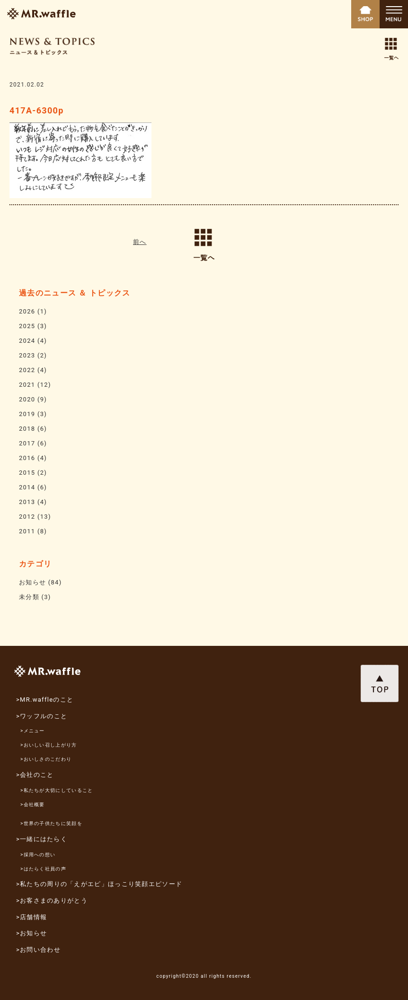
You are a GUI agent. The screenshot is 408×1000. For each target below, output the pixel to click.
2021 (27, 384)
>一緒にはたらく (41, 839)
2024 (27, 340)
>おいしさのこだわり (45, 759)
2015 (27, 472)
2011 (27, 531)
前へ (140, 241)
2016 (27, 457)
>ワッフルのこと (41, 716)
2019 (27, 413)
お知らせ (32, 582)
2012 (27, 516)
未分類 (29, 596)
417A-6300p (36, 110)
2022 (27, 370)
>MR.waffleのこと (44, 699)
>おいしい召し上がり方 (48, 745)
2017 (27, 443)
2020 (27, 399)
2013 (27, 501)
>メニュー (32, 730)
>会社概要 (32, 804)
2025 (27, 326)
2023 (27, 355)
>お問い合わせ (38, 949)
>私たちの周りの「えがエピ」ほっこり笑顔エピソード (99, 883)
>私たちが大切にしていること (56, 790)
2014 (27, 487)
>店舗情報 (31, 917)
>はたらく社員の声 (43, 868)
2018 (27, 428)
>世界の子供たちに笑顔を (51, 823)
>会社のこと (35, 774)
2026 (27, 311)
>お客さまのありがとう (52, 900)
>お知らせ (31, 933)
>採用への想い (37, 854)
